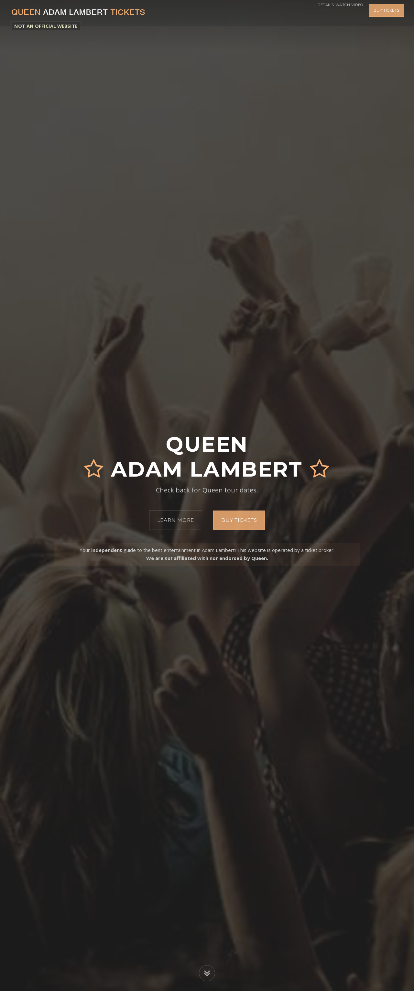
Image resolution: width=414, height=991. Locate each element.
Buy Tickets (386, 13)
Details (313, 13)
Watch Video (345, 13)
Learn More (175, 520)
